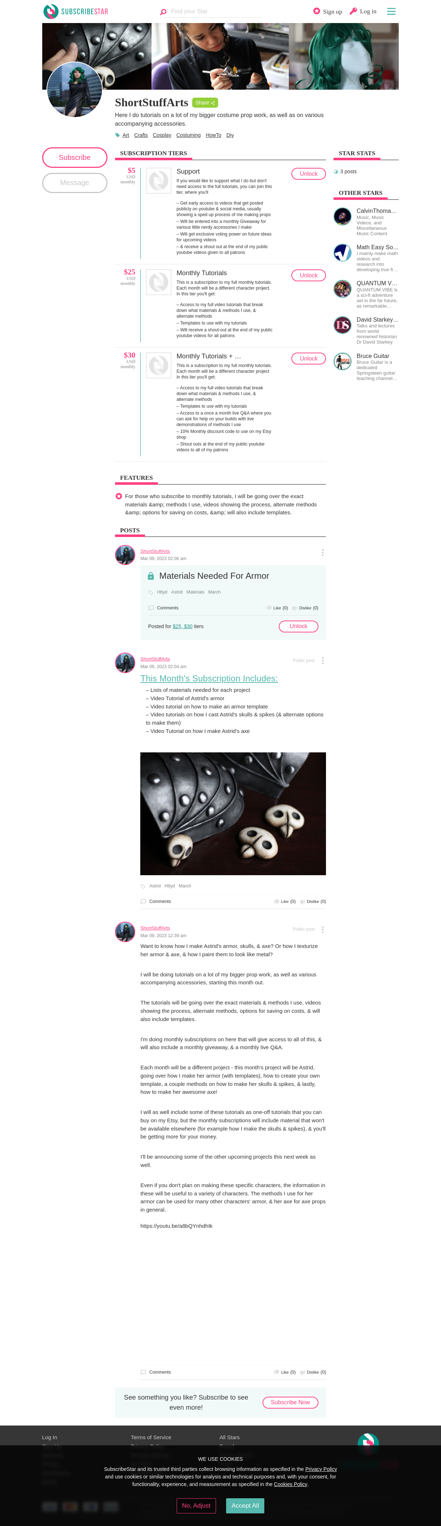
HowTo (213, 135)
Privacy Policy (321, 1469)
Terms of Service (151, 1437)
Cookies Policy (291, 1484)
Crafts (141, 135)
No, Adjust (196, 1505)
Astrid (177, 592)
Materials (195, 592)
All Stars (230, 1437)
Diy (230, 135)
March (214, 592)
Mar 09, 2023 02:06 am (163, 558)
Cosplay (162, 135)
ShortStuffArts (155, 551)
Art (126, 135)
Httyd (162, 592)
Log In (49, 1437)
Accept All (245, 1505)
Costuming (188, 135)
